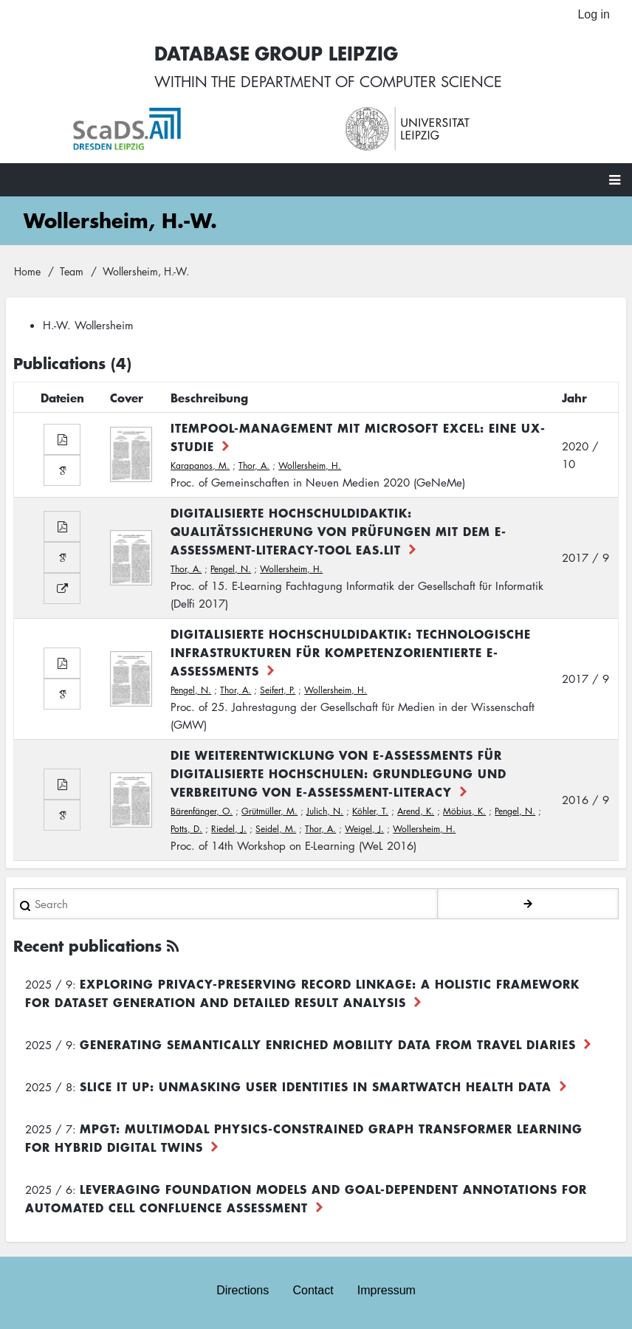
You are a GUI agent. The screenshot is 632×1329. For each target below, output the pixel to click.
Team (71, 271)
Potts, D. (186, 829)
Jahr (574, 397)
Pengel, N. (230, 569)
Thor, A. (253, 465)
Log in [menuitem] (593, 14)
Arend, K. (415, 811)
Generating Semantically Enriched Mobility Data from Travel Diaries (328, 1044)
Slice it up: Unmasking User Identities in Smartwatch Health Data (316, 1086)
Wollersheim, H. (309, 465)
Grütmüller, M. (269, 811)
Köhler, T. (370, 811)
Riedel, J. (229, 829)
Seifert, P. (277, 690)
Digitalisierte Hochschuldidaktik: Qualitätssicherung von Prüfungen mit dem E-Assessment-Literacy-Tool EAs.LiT (338, 531)
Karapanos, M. (200, 465)
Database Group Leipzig (276, 52)
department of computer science (371, 81)
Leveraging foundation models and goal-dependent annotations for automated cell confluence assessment (306, 1198)
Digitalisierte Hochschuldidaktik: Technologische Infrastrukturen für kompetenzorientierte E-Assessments (351, 652)
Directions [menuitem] (242, 1290)
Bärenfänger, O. (202, 811)
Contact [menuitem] (312, 1290)
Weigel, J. (364, 829)
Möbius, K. (464, 811)
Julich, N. (324, 811)
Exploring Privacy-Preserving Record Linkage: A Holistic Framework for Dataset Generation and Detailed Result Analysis (302, 993)
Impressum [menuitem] (386, 1290)
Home (27, 271)
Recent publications (87, 945)
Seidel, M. (275, 829)
